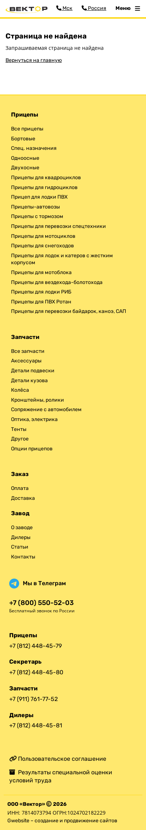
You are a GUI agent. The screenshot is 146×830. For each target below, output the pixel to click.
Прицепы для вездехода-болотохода (57, 282)
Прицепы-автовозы (35, 207)
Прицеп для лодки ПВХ (39, 197)
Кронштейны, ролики (37, 400)
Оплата (20, 488)
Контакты (23, 557)
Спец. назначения (34, 148)
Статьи (19, 547)
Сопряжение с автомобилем (46, 409)
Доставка (23, 498)
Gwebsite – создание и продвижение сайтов (62, 821)
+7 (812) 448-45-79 (35, 645)
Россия (94, 8)
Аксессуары (26, 361)
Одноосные (25, 158)
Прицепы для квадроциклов (46, 177)
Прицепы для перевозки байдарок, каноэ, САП (68, 311)
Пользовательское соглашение (57, 758)
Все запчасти (27, 351)
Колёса (20, 390)
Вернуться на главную (34, 60)
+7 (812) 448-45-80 (36, 672)
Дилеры (21, 537)
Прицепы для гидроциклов (44, 187)
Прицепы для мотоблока (41, 272)
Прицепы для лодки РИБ (41, 292)
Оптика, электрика (34, 419)
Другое (20, 439)
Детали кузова (29, 380)
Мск (64, 8)
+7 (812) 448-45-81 (35, 725)
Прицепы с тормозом (37, 216)
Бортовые (23, 139)
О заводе (22, 527)
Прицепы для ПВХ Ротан (41, 302)
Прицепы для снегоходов (42, 246)
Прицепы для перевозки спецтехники (58, 226)
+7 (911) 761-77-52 (33, 699)
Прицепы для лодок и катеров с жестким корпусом (62, 259)
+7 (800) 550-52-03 (41, 603)
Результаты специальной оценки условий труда (60, 776)
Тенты (18, 429)
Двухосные (25, 168)
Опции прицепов (32, 449)
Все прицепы (27, 129)
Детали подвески (32, 371)
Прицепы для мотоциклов (43, 236)
